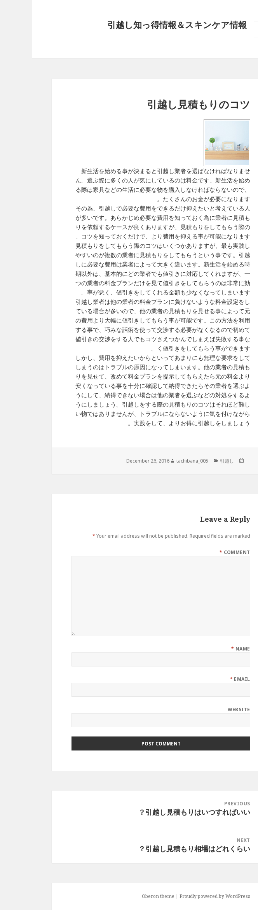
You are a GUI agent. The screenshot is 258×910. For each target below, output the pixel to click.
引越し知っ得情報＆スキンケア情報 (145, 24)
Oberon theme (126, 896)
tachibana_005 (160, 461)
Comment (203, 552)
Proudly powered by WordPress (183, 896)
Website (207, 709)
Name (208, 648)
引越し (195, 461)
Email (208, 679)
